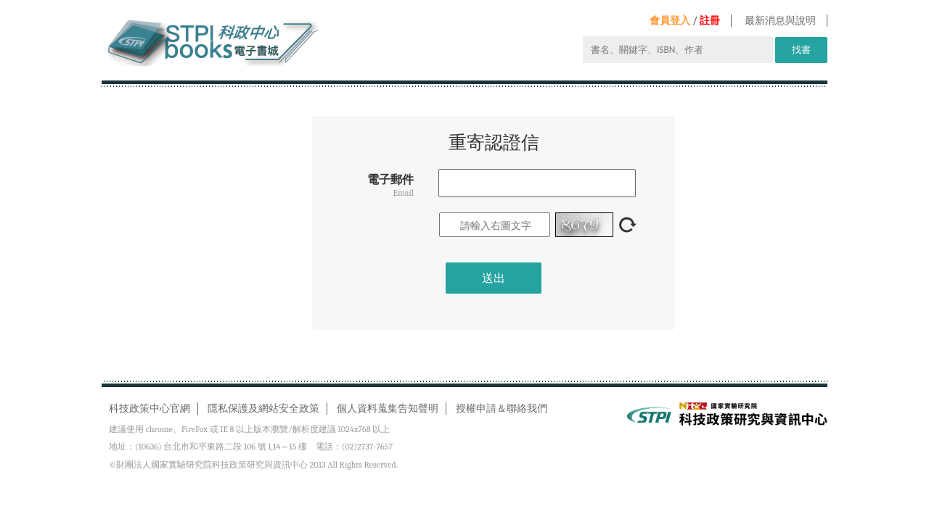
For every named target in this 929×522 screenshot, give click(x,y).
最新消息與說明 (780, 20)
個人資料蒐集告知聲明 (387, 408)
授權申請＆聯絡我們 (501, 408)
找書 (801, 49)
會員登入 (670, 20)
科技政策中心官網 (149, 408)
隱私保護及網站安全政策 (263, 408)
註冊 (710, 20)
